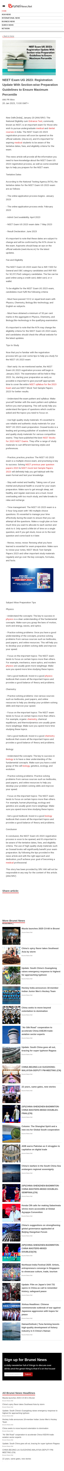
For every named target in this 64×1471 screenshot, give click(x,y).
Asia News (6, 14)
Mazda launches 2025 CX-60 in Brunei (41, 928)
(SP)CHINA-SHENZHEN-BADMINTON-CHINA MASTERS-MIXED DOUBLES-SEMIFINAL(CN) (40, 1189)
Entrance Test (35, 121)
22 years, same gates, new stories (39, 1087)
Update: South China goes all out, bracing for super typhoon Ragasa (31, 1444)
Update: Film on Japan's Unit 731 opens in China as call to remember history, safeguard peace (39, 1288)
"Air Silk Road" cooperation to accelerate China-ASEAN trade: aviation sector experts (37, 1030)
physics (9, 619)
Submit (28, 1374)
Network (6, 29)
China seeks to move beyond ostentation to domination (25, 1428)
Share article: (10, 890)
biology (9, 759)
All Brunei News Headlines (18, 1393)
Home (4, 11)
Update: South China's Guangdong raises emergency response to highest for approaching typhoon (41, 971)
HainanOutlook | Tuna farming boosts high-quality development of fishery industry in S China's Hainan (40, 1327)
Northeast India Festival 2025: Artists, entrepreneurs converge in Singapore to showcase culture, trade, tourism (40, 1268)
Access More (7, 923)
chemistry (32, 719)
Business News (8, 21)
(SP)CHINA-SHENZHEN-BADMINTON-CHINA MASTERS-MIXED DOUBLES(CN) (40, 1248)
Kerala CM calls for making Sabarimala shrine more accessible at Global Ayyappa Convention (41, 1208)
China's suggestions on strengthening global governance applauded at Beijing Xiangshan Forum (41, 1228)
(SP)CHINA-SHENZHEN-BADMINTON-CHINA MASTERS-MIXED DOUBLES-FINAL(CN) (40, 1110)
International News (11, 18)
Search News (8, 25)
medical (40, 128)
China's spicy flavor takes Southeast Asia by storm (23, 1404)
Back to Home (8, 36)
